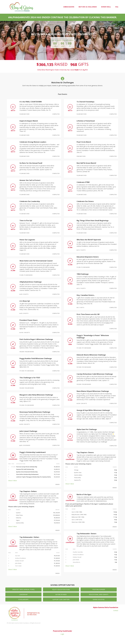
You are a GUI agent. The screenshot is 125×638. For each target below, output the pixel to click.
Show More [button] (12, 480)
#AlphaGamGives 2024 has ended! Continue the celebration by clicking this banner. (62, 17)
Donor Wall (106, 7)
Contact (115, 610)
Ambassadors (68, 7)
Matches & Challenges (88, 7)
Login (62, 634)
